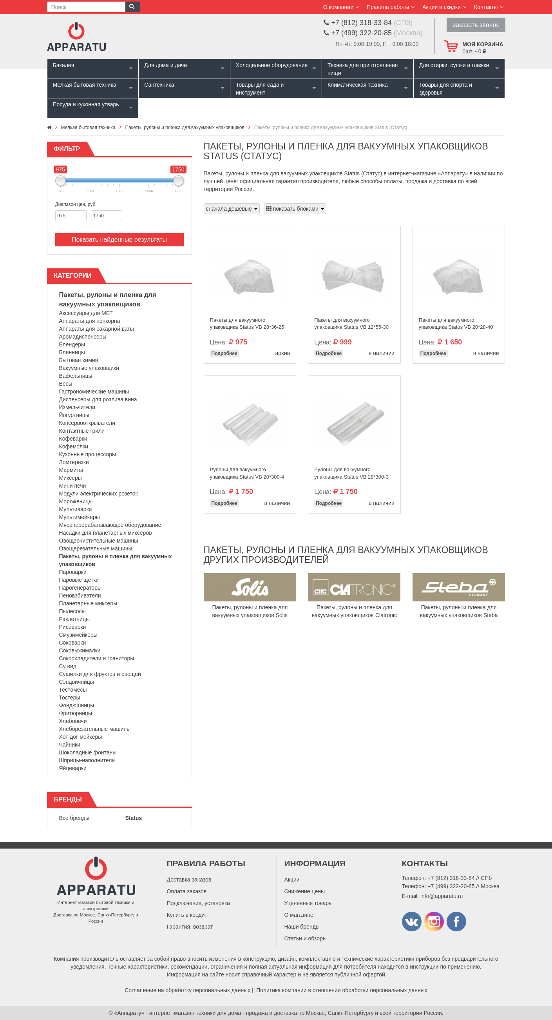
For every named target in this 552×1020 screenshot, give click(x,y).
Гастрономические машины (94, 391)
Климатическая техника (358, 85)
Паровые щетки (79, 580)
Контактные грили (82, 431)
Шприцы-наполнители (87, 760)
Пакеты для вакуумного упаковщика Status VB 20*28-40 (456, 323)
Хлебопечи (73, 721)
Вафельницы (75, 376)
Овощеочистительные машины (98, 540)
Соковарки (72, 642)
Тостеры (69, 697)
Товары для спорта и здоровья (445, 89)
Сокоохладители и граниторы (96, 658)
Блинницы (72, 352)
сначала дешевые (231, 209)
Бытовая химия (78, 360)
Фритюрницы (75, 713)
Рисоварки (72, 627)
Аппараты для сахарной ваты (96, 329)
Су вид (67, 666)
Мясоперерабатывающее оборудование (110, 525)
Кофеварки (73, 438)
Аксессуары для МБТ (86, 313)
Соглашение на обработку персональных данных (187, 990)
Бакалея (63, 65)
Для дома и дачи (165, 65)
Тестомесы (73, 690)
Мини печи (72, 486)
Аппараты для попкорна (89, 321)
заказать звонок (476, 25)
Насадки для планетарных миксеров (105, 533)
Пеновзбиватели (80, 595)
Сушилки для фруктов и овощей (100, 674)
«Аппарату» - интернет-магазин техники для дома (177, 1013)
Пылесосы (72, 611)
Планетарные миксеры (88, 603)
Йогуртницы (74, 415)
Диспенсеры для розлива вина (98, 399)
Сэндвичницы (76, 682)
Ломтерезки (74, 462)
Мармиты (71, 470)
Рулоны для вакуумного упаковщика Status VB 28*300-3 (351, 473)
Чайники (69, 744)
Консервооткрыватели (87, 423)
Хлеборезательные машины (95, 729)
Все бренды (74, 818)
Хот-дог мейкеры (80, 737)
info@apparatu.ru (441, 896)
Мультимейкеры (79, 517)
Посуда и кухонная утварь (86, 104)
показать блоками (295, 209)
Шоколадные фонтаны (88, 752)
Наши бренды (302, 926)
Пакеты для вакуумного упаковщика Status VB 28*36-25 (247, 323)
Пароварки (73, 572)
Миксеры (70, 478)
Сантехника (159, 85)
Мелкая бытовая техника (84, 85)
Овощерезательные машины (95, 548)
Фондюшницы (76, 705)
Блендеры (72, 344)
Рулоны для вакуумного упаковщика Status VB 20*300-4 (247, 473)
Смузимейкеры (78, 635)
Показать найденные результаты (119, 239)
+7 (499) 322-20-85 (450, 886)
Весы (65, 384)
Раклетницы (74, 619)
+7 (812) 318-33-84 (450, 878)
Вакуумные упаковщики (89, 368)
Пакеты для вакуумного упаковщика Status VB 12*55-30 (351, 323)
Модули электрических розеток (98, 493)
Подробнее (224, 353)
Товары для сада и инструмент (260, 89)
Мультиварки (75, 509)
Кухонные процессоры (87, 454)
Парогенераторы (80, 588)
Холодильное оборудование (272, 65)
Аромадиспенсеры (83, 336)
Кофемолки (73, 446)
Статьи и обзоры (305, 938)
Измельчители (77, 407)
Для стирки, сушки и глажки (454, 65)
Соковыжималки (80, 650)
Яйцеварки (73, 768)
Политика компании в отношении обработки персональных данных (341, 990)
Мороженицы (76, 501)
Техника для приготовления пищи (363, 69)
